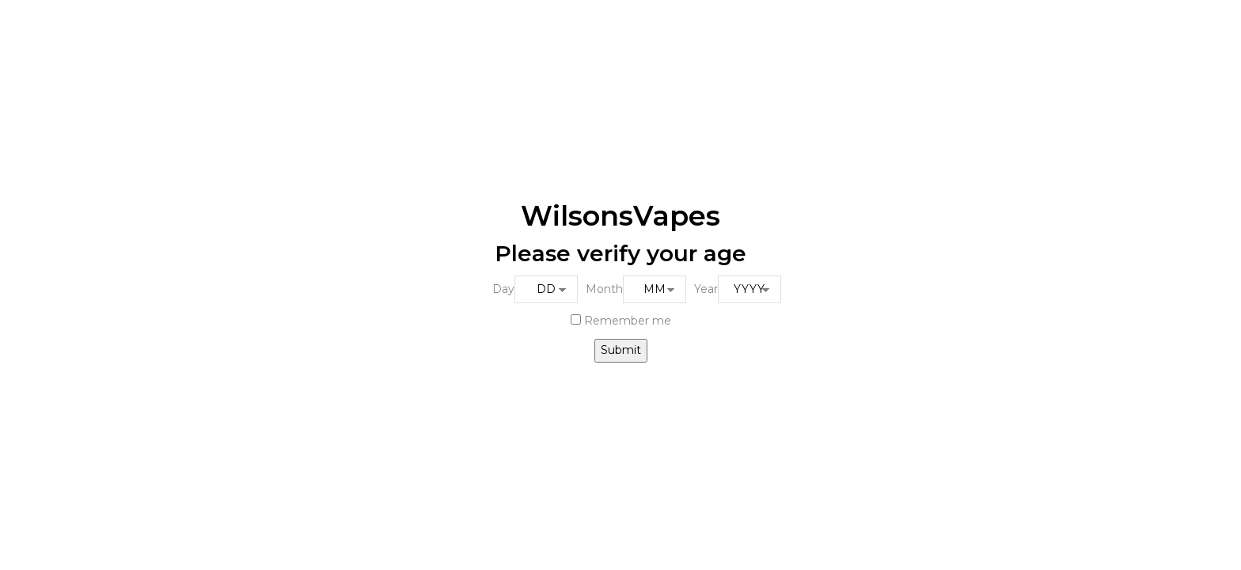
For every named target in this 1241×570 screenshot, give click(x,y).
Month (604, 289)
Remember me (621, 321)
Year (706, 289)
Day (503, 289)
